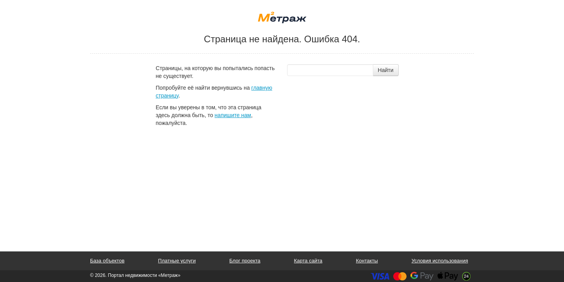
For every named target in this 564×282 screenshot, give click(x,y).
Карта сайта (308, 261)
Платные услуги (177, 261)
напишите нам (233, 115)
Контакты (367, 261)
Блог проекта (244, 261)
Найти (386, 70)
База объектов (107, 261)
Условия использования (440, 261)
